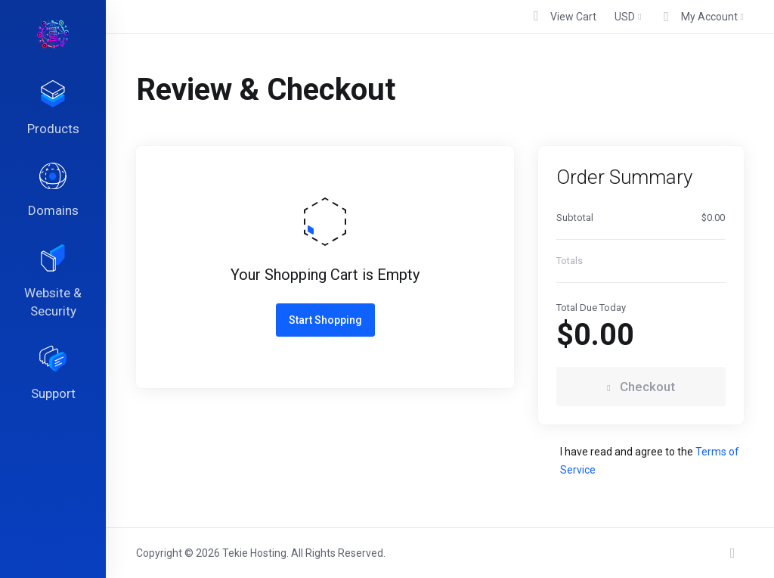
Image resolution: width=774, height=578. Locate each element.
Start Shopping (325, 320)
